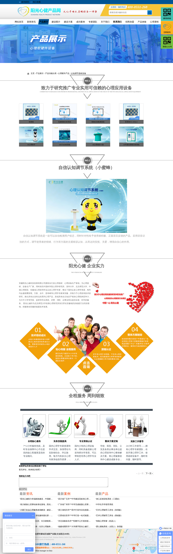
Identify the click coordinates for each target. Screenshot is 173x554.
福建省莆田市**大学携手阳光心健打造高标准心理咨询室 (75, 527)
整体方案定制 (111, 441)
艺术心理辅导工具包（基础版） (109, 515)
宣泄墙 (31, 122)
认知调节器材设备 (78, 73)
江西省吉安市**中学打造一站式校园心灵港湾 (75, 515)
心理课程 (154, 22)
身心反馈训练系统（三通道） (108, 499)
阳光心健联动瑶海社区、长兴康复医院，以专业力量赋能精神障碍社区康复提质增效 (37, 521)
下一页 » (149, 473)
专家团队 (93, 22)
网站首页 (19, 22)
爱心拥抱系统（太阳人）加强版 (109, 527)
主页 (32, 73)
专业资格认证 (85, 441)
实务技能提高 (60, 441)
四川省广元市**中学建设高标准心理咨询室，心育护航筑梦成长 (75, 499)
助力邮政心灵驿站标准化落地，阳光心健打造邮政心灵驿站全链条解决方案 (37, 504)
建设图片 (56, 22)
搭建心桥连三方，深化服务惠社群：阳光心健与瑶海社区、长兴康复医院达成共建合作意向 (37, 515)
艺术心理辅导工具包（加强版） (109, 510)
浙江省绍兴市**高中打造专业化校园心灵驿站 (75, 510)
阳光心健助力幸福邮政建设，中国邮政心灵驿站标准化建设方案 (37, 499)
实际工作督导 (137, 441)
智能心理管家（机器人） (106, 521)
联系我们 (117, 22)
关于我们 (105, 22)
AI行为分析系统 (64, 145)
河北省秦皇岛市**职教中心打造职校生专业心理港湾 (75, 521)
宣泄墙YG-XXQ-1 (131, 122)
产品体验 (142, 22)
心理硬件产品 (63, 73)
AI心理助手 (31, 145)
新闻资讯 (31, 22)
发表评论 (22, 466)
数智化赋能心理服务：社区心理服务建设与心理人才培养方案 (37, 527)
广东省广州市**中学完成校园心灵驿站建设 (75, 504)
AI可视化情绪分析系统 (131, 145)
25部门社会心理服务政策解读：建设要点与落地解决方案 (37, 510)
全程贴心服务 (34, 441)
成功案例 (80, 22)
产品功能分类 (50, 73)
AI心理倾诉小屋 (98, 145)
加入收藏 (37, 2)
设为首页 (25, 2)
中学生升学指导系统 (104, 504)
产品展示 (43, 22)
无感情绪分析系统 (64, 122)
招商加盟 (129, 22)
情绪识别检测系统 (98, 122)
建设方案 (68, 22)
